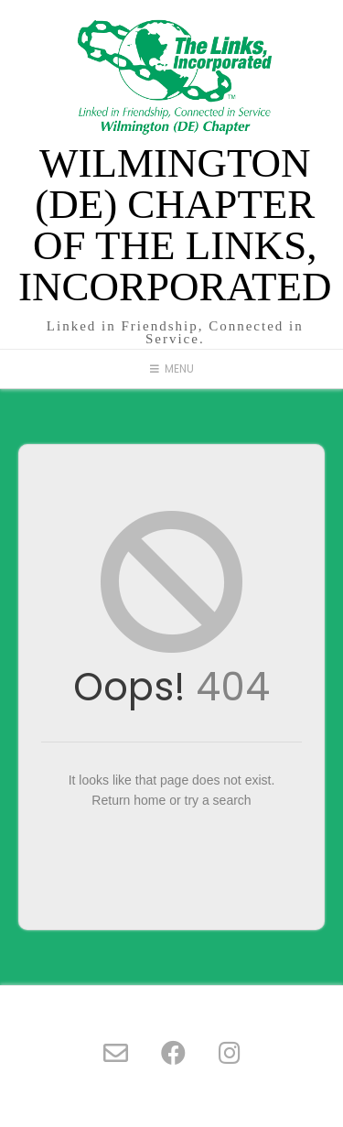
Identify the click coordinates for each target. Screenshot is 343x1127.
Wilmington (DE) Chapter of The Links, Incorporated (175, 225)
